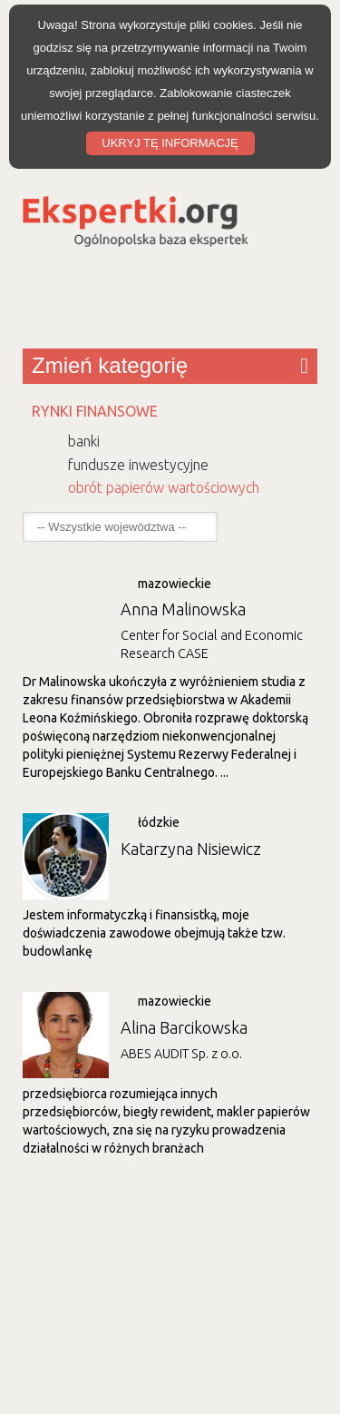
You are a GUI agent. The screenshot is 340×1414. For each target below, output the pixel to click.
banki (84, 441)
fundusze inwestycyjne (138, 465)
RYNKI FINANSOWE (95, 411)
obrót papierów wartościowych (163, 487)
